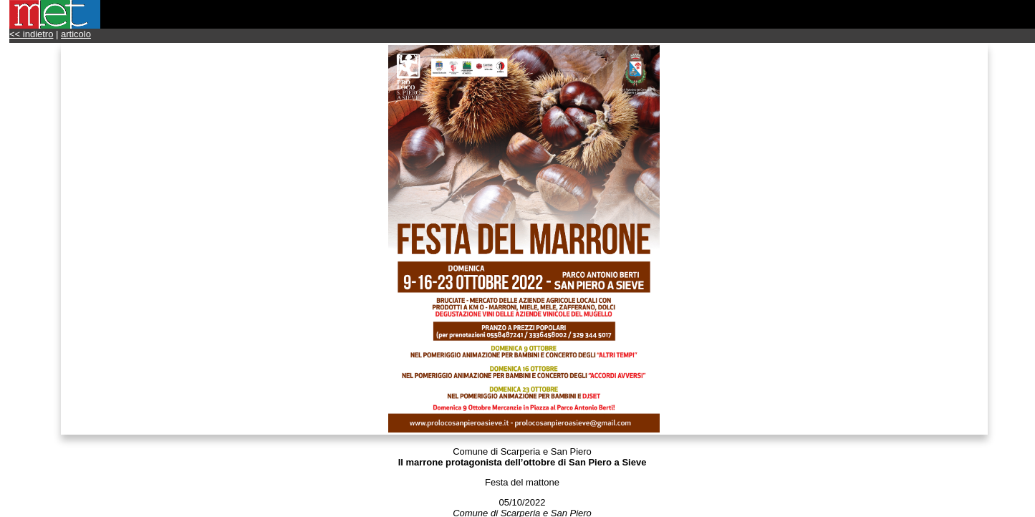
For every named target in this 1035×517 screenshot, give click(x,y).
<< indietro (31, 34)
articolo (76, 34)
